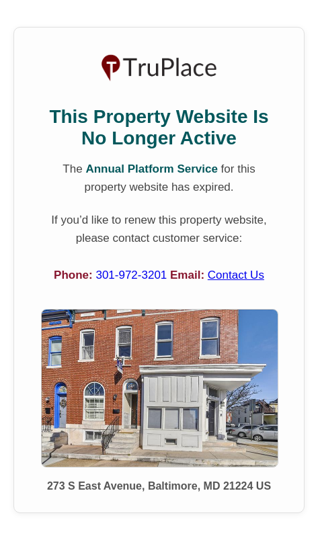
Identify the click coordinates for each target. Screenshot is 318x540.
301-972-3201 (132, 275)
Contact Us (236, 275)
